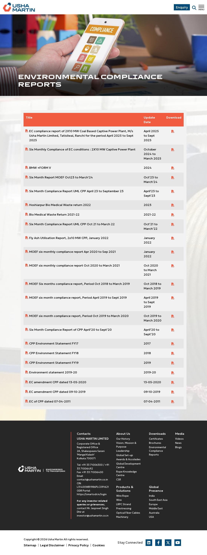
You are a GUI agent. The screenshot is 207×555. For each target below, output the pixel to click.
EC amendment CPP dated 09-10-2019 (57, 392)
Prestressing (123, 508)
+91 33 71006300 (92, 464)
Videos (179, 438)
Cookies (98, 545)
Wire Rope (122, 495)
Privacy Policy (78, 545)
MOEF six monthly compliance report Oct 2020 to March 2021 (74, 265)
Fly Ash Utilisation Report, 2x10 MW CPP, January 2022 (68, 238)
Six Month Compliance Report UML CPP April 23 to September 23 (76, 191)
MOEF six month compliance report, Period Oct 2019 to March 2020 (79, 316)
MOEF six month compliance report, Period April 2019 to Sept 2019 (78, 297)
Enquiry (182, 7)
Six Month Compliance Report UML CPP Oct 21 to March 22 (72, 224)
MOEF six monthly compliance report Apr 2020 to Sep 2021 (72, 252)
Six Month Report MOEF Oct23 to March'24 (61, 177)
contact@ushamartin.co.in (92, 479)
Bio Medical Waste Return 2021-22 (54, 214)
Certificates (156, 438)
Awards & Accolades (128, 459)
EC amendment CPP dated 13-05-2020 (57, 382)
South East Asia (158, 500)
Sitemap (30, 545)
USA (151, 517)
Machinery (122, 517)
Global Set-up (124, 455)
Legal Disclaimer (52, 545)
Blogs (178, 447)
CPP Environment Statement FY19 (54, 363)
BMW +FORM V (40, 168)
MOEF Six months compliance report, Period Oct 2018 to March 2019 (79, 284)
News (178, 443)
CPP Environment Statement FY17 (53, 343)
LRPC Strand (123, 504)
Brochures (155, 443)
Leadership (123, 450)
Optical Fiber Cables (128, 512)
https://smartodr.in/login (92, 494)
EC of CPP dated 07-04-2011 (50, 401)
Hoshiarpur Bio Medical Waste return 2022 (60, 205)
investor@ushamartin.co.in (92, 515)
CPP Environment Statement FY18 (54, 353)
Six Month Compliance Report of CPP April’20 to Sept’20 (70, 329)
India (152, 495)
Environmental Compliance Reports (157, 451)
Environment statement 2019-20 (53, 372)
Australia (154, 512)
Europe (153, 504)
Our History (123, 438)
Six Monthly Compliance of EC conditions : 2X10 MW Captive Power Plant (82, 149)
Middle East (156, 508)
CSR (118, 479)
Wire (119, 500)
